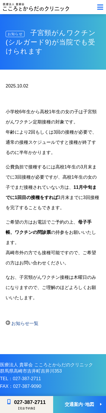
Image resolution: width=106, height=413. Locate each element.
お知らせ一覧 (22, 323)
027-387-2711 (30, 402)
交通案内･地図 (79, 404)
